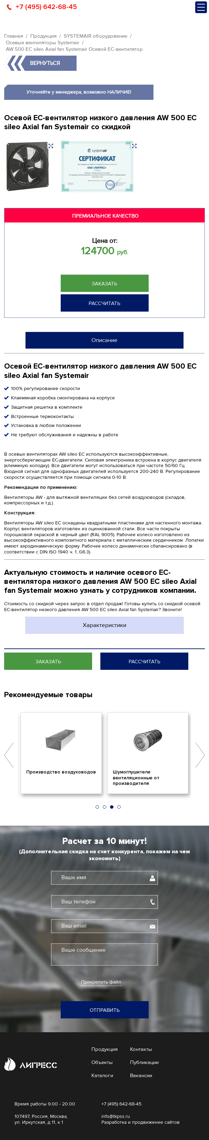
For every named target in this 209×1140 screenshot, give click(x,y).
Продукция (43, 36)
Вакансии (141, 1075)
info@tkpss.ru (115, 1116)
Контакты (141, 1049)
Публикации (144, 1062)
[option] (61, 753)
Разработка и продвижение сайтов (140, 1122)
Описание (104, 340)
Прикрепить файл (101, 982)
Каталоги (102, 1075)
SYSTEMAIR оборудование (95, 36)
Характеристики (104, 625)
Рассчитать (104, 303)
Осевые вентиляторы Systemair (42, 42)
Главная (13, 36)
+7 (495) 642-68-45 (46, 7)
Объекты (102, 1062)
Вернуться (45, 63)
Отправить (105, 1010)
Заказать (104, 284)
